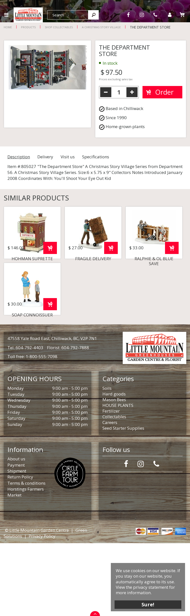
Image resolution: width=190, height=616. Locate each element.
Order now (50, 284)
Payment (16, 538)
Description (18, 157)
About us (16, 531)
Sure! (148, 604)
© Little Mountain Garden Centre (37, 603)
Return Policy (20, 550)
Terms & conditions (26, 556)
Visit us (68, 157)
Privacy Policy (42, 609)
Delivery (45, 157)
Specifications (95, 157)
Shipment (16, 544)
